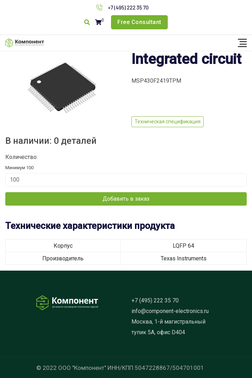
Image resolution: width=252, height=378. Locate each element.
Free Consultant (139, 22)
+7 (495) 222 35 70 (128, 7)
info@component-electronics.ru (170, 311)
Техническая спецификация (168, 121)
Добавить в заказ (126, 198)
